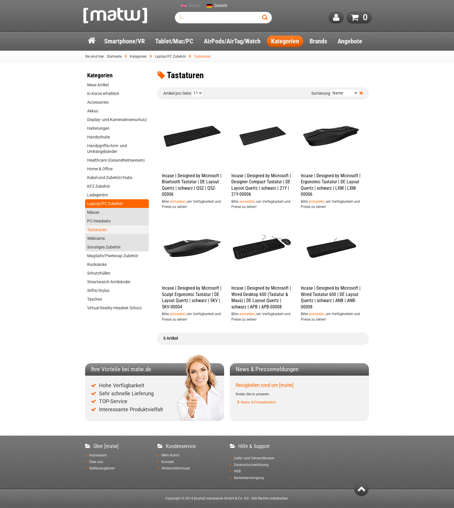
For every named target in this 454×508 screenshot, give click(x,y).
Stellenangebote (101, 468)
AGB (237, 471)
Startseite (114, 56)
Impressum (98, 455)
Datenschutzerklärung (251, 465)
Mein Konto (171, 455)
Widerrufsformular (176, 468)
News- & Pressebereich (258, 402)
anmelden (177, 202)
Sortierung (320, 93)
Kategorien (138, 56)
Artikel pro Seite (177, 93)
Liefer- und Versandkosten (254, 458)
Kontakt (168, 462)
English (194, 6)
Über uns (96, 462)
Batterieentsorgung (249, 478)
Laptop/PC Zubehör (170, 56)
